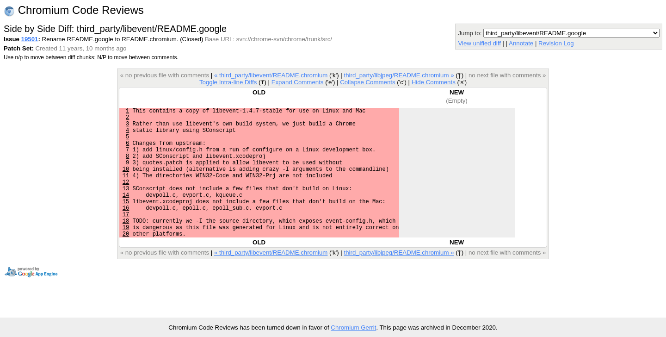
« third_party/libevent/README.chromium (271, 75)
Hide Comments (434, 82)
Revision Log (556, 43)
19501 (29, 39)
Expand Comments (297, 82)
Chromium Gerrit (353, 327)
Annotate (521, 43)
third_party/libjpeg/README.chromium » (399, 75)
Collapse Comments (367, 82)
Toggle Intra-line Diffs (228, 82)
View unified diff (479, 43)
